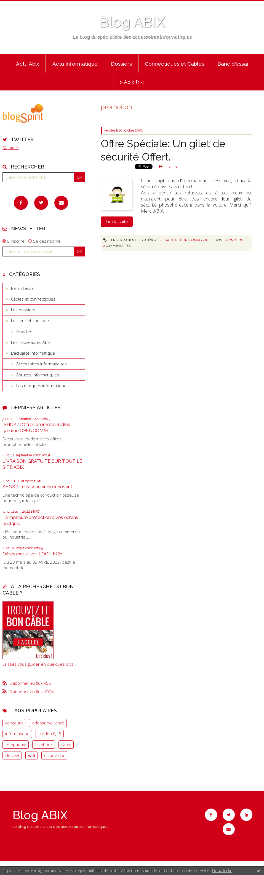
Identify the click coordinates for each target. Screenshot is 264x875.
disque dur (54, 755)
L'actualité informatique (33, 353)
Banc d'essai (232, 64)
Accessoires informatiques (41, 363)
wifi (31, 755)
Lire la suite (117, 221)
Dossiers (121, 64)
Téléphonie (15, 744)
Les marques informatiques (42, 385)
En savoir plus (222, 870)
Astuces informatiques (37, 375)
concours (14, 723)
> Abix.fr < (132, 82)
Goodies (24, 331)
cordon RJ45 (49, 733)
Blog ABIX (132, 22)
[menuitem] (27, 63)
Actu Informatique (75, 64)
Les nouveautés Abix (30, 342)
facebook (43, 744)
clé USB (12, 755)
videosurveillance (48, 723)
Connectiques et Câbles (174, 64)
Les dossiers (23, 309)
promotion (234, 240)
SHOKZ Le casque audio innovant (37, 486)
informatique (17, 733)
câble (66, 744)
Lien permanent (119, 240)
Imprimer (168, 166)
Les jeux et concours (30, 320)
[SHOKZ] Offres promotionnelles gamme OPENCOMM (36, 427)
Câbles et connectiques (33, 299)
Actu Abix (27, 64)
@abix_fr (10, 147)
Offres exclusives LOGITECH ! (33, 553)
